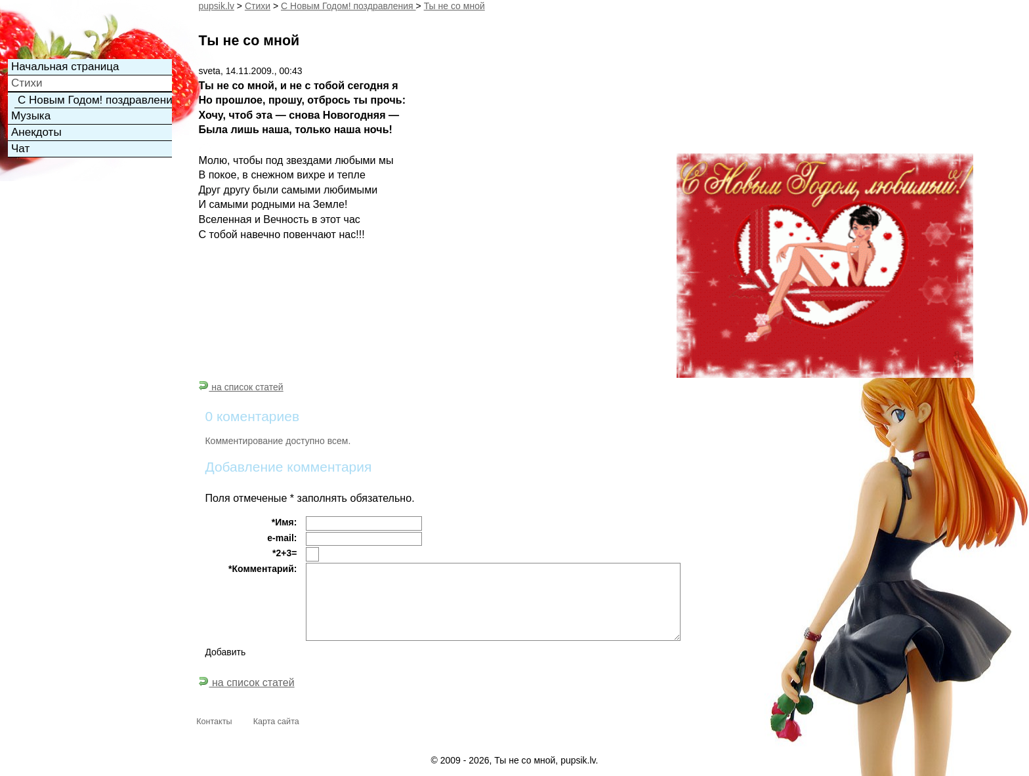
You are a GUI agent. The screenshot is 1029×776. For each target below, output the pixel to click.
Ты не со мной (454, 6)
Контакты (214, 721)
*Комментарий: (262, 568)
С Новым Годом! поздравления (348, 6)
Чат (20, 148)
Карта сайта (276, 721)
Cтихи (257, 6)
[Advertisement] (73, 246)
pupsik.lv (216, 6)
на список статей (240, 387)
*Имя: (284, 522)
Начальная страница (65, 66)
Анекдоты (36, 132)
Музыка (31, 116)
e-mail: (282, 538)
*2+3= (284, 553)
